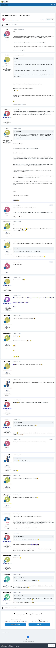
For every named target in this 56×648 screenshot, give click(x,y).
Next (7, 24)
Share (42, 19)
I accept (51, 645)
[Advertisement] (28, 10)
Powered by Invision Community (28, 641)
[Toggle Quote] (14, 58)
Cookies (28, 639)
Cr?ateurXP (34, 36)
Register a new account (15, 624)
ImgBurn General (15, 20)
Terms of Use (16, 646)
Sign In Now (39, 624)
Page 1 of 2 (14, 24)
